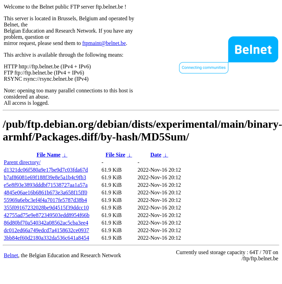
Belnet (11, 255)
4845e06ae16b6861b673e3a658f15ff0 (45, 192)
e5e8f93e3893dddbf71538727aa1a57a (45, 185)
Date (155, 155)
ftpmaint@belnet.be (104, 43)
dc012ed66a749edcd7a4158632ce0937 (46, 230)
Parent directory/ (22, 162)
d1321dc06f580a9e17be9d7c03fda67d (46, 170)
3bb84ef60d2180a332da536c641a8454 (46, 238)
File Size (115, 155)
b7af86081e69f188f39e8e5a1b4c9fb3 (45, 177)
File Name (49, 155)
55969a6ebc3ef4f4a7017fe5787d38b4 (45, 200)
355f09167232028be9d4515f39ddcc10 (46, 208)
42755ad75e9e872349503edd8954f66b (47, 215)
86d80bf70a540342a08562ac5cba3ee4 (46, 223)
